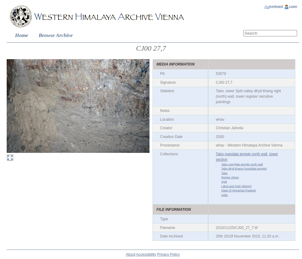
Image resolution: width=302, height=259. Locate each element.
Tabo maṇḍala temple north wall (242, 164)
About (130, 254)
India (224, 195)
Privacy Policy (168, 254)
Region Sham (230, 177)
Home (21, 35)
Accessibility (146, 254)
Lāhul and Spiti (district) (236, 186)
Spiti (224, 181)
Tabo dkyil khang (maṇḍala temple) (244, 168)
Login (293, 6)
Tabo (224, 173)
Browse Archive (56, 35)
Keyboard (276, 6)
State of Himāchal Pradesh (238, 190)
